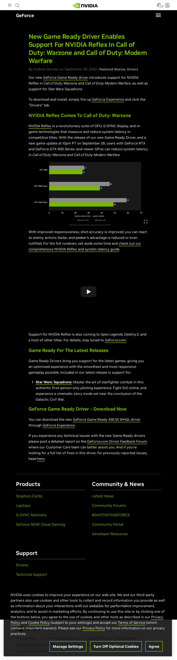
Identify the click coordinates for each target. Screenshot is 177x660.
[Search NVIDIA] (17, 4)
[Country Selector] (159, 6)
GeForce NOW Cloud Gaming (40, 524)
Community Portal (107, 524)
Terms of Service (131, 622)
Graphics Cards (29, 496)
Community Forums (109, 505)
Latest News (103, 496)
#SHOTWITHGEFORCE (111, 515)
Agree (154, 646)
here (40, 458)
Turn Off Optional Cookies (116, 646)
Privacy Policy (94, 628)
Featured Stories (112, 69)
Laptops (23, 505)
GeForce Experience (108, 99)
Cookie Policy (39, 622)
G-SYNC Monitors (31, 515)
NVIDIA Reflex (40, 126)
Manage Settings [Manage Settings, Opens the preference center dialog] (68, 646)
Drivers (132, 69)
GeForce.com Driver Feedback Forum (117, 441)
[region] (88, 619)
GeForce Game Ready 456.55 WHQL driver (106, 419)
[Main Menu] (9, 5)
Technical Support (31, 574)
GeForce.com (115, 340)
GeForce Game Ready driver (65, 77)
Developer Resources (110, 533)
